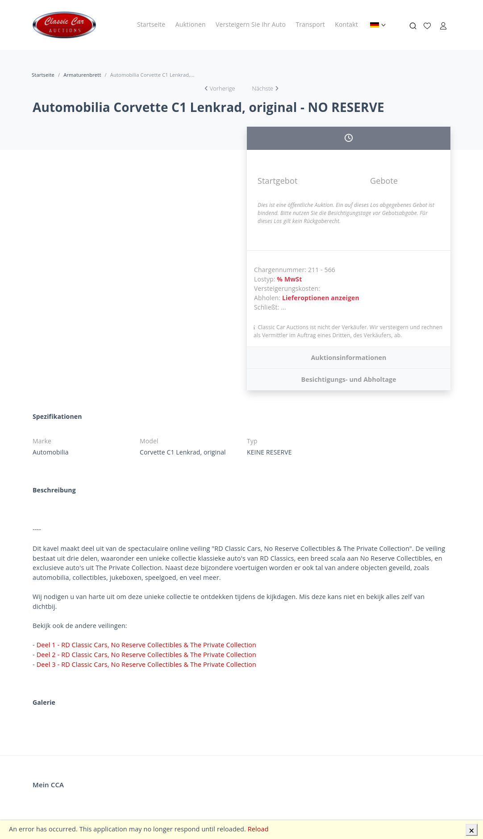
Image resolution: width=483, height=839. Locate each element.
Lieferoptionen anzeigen (320, 297)
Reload (258, 829)
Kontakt (346, 24)
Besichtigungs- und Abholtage (348, 379)
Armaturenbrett (82, 74)
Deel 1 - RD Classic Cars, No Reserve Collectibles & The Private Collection (146, 645)
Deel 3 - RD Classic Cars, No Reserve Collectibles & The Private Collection (146, 664)
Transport (310, 24)
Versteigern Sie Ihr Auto (251, 24)
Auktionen (190, 24)
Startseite (151, 24)
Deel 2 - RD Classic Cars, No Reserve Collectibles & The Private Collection (146, 654)
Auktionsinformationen (348, 357)
